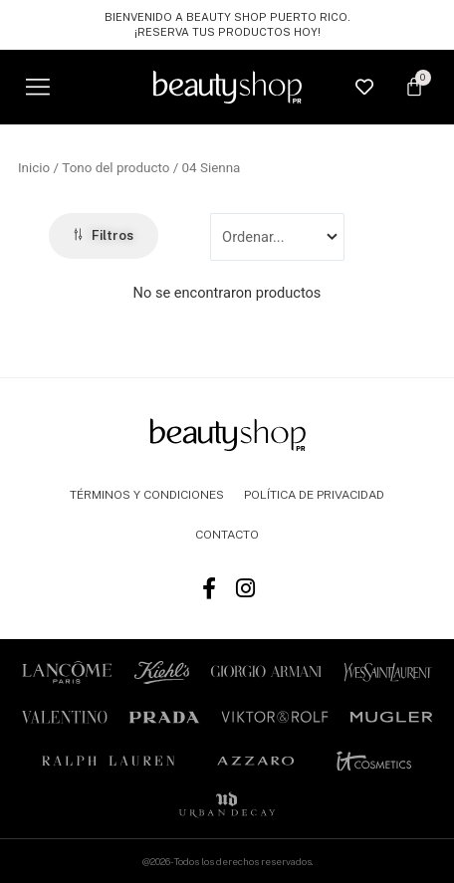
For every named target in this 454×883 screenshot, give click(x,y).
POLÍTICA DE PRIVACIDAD (314, 495)
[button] (37, 87)
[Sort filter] (276, 237)
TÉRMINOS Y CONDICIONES (147, 495)
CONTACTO (227, 535)
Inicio (34, 167)
